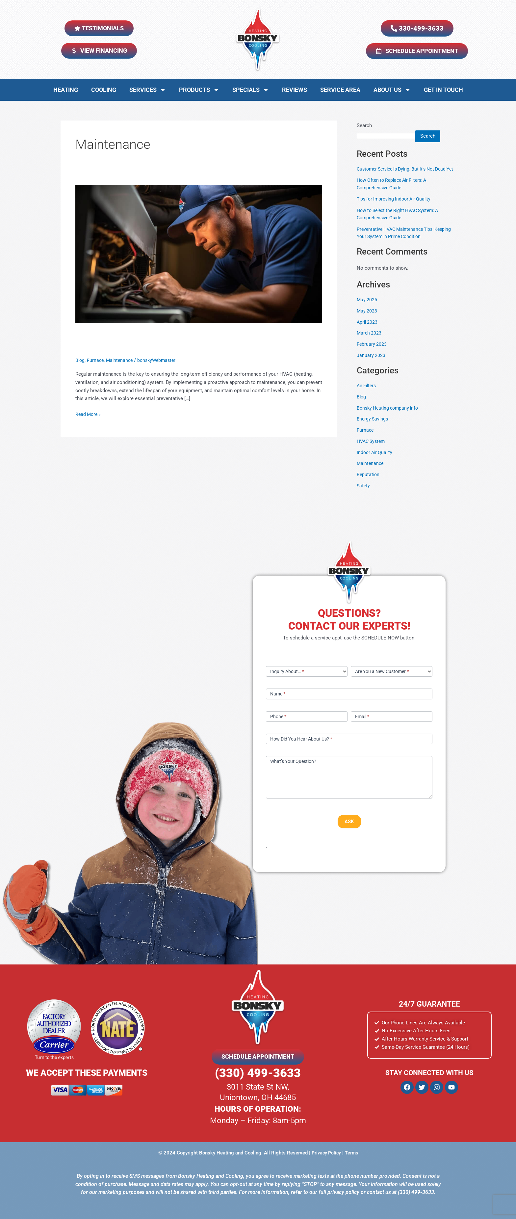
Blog (80, 360)
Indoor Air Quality (376, 460)
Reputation (368, 482)
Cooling (103, 89)
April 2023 (368, 329)
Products (199, 90)
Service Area (340, 89)
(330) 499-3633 (258, 1073)
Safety (364, 493)
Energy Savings (373, 426)
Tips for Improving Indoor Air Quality (396, 206)
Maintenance (121, 360)
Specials (250, 90)
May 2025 (367, 307)
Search (364, 125)
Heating (65, 89)
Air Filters (367, 393)
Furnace (96, 360)
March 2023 (369, 340)
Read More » (89, 413)
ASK (349, 822)
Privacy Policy (326, 1153)
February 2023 (372, 352)
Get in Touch (443, 89)
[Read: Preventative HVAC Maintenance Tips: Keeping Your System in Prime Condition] (198, 254)
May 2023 (367, 318)
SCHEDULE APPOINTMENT (257, 1056)
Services (147, 90)
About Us (392, 90)
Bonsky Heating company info (390, 415)
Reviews (294, 89)
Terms (352, 1153)
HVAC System (372, 448)
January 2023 (371, 363)
